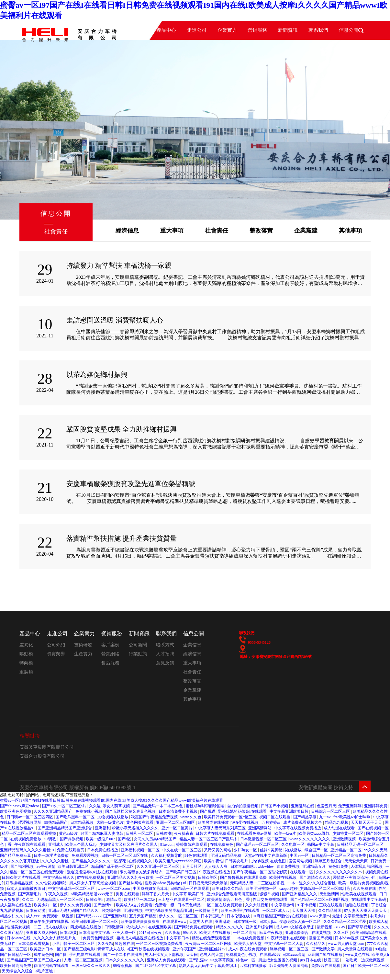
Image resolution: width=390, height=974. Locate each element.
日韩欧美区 (208, 877)
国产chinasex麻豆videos (20, 806)
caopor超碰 (288, 888)
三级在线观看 (331, 905)
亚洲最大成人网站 (42, 932)
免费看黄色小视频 (242, 954)
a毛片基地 (45, 971)
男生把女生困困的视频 (278, 960)
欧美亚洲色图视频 (16, 811)
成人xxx (33, 916)
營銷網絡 (110, 653)
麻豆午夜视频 (271, 932)
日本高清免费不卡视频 (178, 811)
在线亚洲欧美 (160, 927)
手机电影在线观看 (85, 954)
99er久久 (190, 932)
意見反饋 (165, 663)
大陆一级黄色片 (110, 822)
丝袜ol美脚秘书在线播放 (281, 850)
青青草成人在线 (111, 949)
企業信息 (192, 644)
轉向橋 (26, 663)
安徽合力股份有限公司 (42, 756)
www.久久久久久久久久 (310, 839)
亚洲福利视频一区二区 (141, 850)
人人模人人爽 (216, 866)
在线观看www (174, 921)
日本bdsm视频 (347, 938)
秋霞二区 (332, 960)
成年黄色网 (43, 954)
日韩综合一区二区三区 (331, 811)
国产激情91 (104, 905)
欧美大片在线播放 (215, 932)
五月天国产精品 (143, 916)
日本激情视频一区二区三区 (264, 839)
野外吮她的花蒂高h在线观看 (243, 811)
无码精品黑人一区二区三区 (60, 899)
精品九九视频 (337, 822)
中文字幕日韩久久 (59, 877)
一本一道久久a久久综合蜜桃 (312, 883)
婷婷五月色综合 (329, 861)
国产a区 (125, 839)
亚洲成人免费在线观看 (167, 960)
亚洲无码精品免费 (226, 855)
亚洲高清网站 (260, 828)
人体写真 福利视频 (367, 866)
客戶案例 (110, 644)
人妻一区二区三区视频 (84, 960)
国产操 (61, 954)
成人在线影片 (56, 927)
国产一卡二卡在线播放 (123, 954)
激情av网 (114, 899)
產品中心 (166, 30)
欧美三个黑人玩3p (81, 844)
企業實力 (227, 30)
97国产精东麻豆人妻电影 (102, 833)
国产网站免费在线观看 (194, 927)
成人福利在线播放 (16, 905)
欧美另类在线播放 (214, 822)
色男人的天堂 (212, 954)
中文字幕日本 (178, 938)
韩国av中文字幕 (321, 844)
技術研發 (83, 644)
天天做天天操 (304, 910)
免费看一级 (165, 905)
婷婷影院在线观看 (192, 844)
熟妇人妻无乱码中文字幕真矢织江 (208, 965)
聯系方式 (165, 644)
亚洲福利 (102, 828)
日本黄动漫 (36, 910)
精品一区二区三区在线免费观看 (37, 872)
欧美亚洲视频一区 (262, 888)
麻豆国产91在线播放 (325, 954)
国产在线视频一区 (373, 828)
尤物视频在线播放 (113, 817)
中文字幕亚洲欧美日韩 (289, 811)
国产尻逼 (208, 811)
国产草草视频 (360, 927)
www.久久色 (191, 817)
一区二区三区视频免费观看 (160, 943)
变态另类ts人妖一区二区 (300, 921)
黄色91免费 (339, 866)
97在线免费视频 (91, 877)
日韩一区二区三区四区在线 (125, 855)
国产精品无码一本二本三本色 (158, 806)
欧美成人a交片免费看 (134, 905)
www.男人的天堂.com (346, 943)
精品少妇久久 (12, 916)
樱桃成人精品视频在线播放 (140, 938)
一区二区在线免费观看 (223, 905)
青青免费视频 (288, 866)
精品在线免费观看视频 (211, 938)
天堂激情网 (329, 894)
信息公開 (193, 633)
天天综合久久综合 (18, 971)
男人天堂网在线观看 (355, 949)
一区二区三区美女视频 (176, 877)
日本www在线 (18, 938)
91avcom (167, 844)
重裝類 (26, 672)
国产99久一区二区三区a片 (64, 806)
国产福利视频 (22, 866)
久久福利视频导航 (167, 855)
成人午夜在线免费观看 (248, 949)
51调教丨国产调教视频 (64, 839)
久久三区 (341, 932)
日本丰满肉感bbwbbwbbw (252, 866)
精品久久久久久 (230, 927)
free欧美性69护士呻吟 (352, 817)
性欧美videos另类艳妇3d (166, 883)
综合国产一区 (317, 850)
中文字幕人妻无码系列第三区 (221, 828)
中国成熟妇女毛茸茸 (151, 888)
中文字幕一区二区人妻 (284, 943)
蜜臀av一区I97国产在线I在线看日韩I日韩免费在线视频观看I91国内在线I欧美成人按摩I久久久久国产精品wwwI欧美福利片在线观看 (111, 800)
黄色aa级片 (69, 833)
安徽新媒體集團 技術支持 (325, 787)
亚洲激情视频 (344, 839)
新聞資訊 (287, 30)
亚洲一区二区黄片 (178, 828)
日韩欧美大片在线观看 (21, 877)
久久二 (28, 899)
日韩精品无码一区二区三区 (360, 844)
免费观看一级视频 (58, 916)
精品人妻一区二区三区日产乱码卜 (209, 839)
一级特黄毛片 (207, 910)
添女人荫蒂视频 (117, 806)
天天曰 (192, 954)
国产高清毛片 (30, 894)
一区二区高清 (245, 932)
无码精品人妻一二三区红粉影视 (257, 883)
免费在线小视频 (89, 811)
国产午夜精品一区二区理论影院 (260, 872)
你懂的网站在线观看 (52, 965)
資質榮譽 (56, 653)
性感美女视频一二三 (24, 927)
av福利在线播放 (253, 965)
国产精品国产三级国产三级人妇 (34, 960)
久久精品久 (316, 943)
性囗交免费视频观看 (271, 899)
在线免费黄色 (222, 844)
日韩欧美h (95, 899)
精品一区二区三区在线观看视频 (29, 833)
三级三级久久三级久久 (91, 965)
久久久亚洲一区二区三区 (158, 866)
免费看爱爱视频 (86, 855)
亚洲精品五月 (314, 866)
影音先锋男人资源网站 (289, 965)
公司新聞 (138, 644)
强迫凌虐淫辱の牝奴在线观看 (92, 872)
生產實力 (83, 653)
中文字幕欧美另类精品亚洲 (169, 910)
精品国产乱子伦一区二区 (113, 866)
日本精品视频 (82, 822)
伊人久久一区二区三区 (179, 916)
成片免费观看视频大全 (303, 822)
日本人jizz (268, 921)
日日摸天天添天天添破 (208, 883)
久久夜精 (173, 932)
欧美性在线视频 (283, 877)
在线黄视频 (321, 932)
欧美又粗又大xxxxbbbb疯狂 (178, 861)
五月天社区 (192, 866)
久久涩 (95, 806)
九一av (325, 817)
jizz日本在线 (311, 960)
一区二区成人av (276, 910)
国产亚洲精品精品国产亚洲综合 (65, 828)
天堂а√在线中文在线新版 (266, 855)
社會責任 (216, 230)
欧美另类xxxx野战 (314, 833)
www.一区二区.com (114, 888)
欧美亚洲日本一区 (46, 949)
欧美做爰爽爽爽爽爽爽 (141, 921)
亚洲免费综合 (297, 932)
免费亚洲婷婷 (350, 806)
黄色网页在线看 (140, 822)
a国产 (132, 949)
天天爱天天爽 (356, 861)
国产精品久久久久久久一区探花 (99, 861)
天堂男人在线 (201, 921)
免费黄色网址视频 (99, 938)
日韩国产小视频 (275, 806)
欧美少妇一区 (46, 905)
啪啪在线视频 (357, 905)
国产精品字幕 (305, 817)
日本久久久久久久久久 (125, 960)
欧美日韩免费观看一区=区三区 (231, 817)
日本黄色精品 (189, 905)
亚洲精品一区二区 (346, 850)
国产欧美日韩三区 (181, 872)
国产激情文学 (323, 949)
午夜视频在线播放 (215, 872)
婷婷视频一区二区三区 (289, 949)
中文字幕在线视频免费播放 (298, 828)
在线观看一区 (302, 872)
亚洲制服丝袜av (212, 949)
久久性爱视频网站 (52, 883)
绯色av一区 (246, 960)
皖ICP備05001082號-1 (113, 787)
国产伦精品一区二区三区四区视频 (320, 899)
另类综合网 (111, 910)
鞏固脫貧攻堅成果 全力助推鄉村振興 (121, 429)
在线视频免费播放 (26, 839)
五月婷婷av (272, 822)
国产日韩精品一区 (16, 954)
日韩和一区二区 (140, 833)
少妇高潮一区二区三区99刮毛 (325, 888)
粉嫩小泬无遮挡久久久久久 (136, 828)
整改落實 (261, 230)
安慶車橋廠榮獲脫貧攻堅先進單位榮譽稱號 (130, 484)
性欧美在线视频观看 (359, 894)
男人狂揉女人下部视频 (164, 954)
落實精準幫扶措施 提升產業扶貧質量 (121, 538)
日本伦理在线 (239, 916)
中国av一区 (300, 855)
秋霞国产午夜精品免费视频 (155, 817)
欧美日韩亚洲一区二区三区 (95, 921)
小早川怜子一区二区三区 (74, 943)
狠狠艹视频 (270, 894)
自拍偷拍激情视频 (243, 806)
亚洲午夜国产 (185, 949)
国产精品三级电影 (80, 949)
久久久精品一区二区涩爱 (345, 921)
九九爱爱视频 (12, 910)
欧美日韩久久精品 (228, 888)
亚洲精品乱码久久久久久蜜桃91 (27, 850)
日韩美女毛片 (237, 861)
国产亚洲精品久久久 (300, 894)
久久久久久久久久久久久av (339, 872)
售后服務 (110, 663)
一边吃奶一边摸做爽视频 (363, 960)
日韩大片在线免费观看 (215, 833)
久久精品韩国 (330, 910)
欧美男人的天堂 (248, 943)
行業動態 (138, 653)
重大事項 (172, 230)
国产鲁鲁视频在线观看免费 (244, 877)
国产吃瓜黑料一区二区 (75, 817)
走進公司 (196, 30)
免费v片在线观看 (326, 965)
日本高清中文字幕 (95, 932)
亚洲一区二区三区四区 (176, 822)
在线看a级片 (270, 954)
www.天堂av (320, 916)
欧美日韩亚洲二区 (74, 866)
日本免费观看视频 (34, 943)
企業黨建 (306, 230)
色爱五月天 (326, 806)
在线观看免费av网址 (255, 833)
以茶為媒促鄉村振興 (97, 375)
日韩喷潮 (164, 833)
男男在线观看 (128, 894)
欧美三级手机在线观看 (241, 910)
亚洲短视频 (133, 910)
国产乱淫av (198, 960)
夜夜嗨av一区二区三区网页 (208, 943)
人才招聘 (165, 653)
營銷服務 (257, 30)
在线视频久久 (140, 861)
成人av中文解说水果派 (295, 927)
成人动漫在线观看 (340, 828)
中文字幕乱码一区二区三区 (72, 888)
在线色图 (278, 861)
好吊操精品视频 (20, 883)
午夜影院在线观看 (30, 844)
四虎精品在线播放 (86, 927)
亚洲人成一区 (125, 932)
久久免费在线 (365, 888)
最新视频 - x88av (331, 927)
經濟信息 (127, 230)
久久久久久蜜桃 (55, 861)
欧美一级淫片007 (101, 839)
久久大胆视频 (257, 905)
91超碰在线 (124, 943)
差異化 (26, 644)
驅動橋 (26, 653)
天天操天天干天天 (367, 822)
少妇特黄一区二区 (348, 833)
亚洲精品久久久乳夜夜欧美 (131, 877)
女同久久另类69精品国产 (155, 839)
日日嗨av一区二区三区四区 (30, 817)
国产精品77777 (88, 916)
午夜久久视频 (56, 894)
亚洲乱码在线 (303, 806)
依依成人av (136, 927)
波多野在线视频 (245, 822)
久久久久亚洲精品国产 (53, 811)
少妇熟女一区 (246, 850)
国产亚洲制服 (115, 916)
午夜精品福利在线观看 (287, 938)
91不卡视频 (307, 905)
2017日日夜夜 (151, 932)
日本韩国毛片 (213, 916)
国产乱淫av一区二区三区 (257, 844)
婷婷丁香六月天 (156, 894)
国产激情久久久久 (315, 877)
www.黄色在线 (357, 954)
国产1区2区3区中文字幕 (156, 965)
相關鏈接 (29, 736)
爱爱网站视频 (301, 861)
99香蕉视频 (123, 965)
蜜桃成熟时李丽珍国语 (206, 806)
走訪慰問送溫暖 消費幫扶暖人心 (114, 320)
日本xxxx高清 (294, 954)
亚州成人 (56, 844)
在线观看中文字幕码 (369, 899)
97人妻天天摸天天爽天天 (366, 910)
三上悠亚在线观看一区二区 (182, 899)
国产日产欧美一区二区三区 (366, 965)
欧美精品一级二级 (140, 899)
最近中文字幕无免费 (350, 916)
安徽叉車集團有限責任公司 (46, 747)
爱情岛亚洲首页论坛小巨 (355, 877)
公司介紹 (56, 644)
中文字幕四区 (222, 960)
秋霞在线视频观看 (155, 949)
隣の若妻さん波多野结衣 (141, 872)
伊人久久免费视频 (76, 905)
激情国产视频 (321, 938)
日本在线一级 (245, 921)
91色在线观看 (196, 855)
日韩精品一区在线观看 (190, 888)
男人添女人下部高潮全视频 (93, 883)
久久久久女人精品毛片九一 (57, 938)
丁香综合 (379, 905)
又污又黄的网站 (218, 850)
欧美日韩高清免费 (16, 965)
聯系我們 (318, 30)
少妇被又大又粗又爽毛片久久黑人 (129, 844)
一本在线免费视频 (249, 938)
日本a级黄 (68, 932)
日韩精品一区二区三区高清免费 (339, 855)
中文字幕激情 (283, 905)
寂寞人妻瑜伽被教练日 (26, 888)
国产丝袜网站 (131, 883)
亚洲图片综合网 (260, 927)
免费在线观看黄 (71, 850)
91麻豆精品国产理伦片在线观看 (280, 916)
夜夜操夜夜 (184, 833)
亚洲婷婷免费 (376, 806)
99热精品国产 (56, 822)
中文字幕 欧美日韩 (188, 894)
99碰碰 (381, 949)
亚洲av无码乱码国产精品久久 (73, 910)
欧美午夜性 (213, 861)
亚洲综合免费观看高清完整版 (232, 894)
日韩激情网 (114, 927)
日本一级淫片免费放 (52, 855)
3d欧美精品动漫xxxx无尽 (92, 894)
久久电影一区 (293, 844)
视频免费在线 (376, 872)
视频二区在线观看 (275, 817)
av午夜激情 (46, 866)
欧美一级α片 (285, 833)
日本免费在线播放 (103, 850)
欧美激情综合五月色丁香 (229, 899)
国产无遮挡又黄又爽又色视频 (131, 811)
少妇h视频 (260, 861)
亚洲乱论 (223, 921)
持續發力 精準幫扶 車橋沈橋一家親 (119, 265)
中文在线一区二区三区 (182, 850)
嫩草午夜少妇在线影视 (50, 921)
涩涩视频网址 (30, 822)
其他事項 (350, 230)
